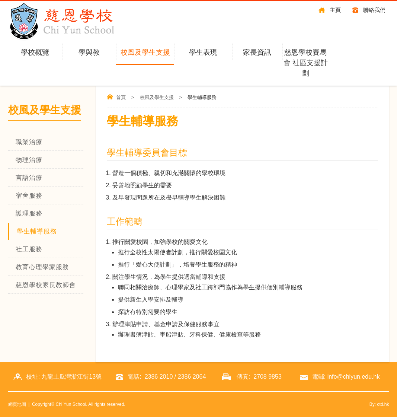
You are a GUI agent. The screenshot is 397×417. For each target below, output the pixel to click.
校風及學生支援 (145, 52)
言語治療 (29, 177)
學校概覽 (35, 52)
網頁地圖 (17, 404)
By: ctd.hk (379, 404)
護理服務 (29, 213)
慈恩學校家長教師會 (46, 285)
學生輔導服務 (37, 231)
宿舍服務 (29, 195)
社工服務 (29, 249)
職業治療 (29, 142)
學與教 (89, 52)
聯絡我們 (374, 10)
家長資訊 (257, 52)
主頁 (335, 10)
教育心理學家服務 (42, 267)
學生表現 (203, 52)
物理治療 (29, 159)
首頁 (121, 97)
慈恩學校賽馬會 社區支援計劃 (306, 62)
